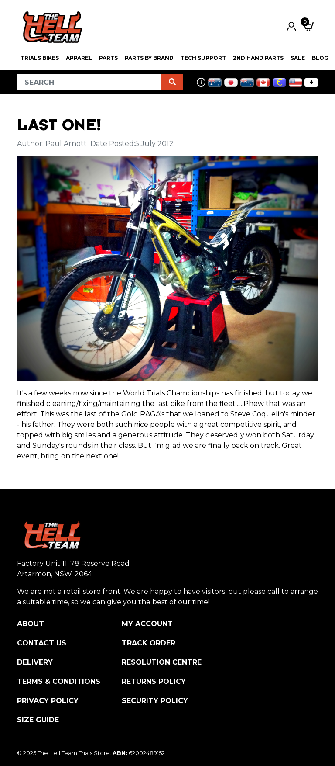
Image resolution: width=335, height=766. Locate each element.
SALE (298, 58)
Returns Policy (154, 681)
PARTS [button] (108, 58)
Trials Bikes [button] (40, 58)
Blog (320, 58)
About (30, 624)
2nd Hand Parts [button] (258, 58)
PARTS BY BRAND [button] (149, 58)
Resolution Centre (162, 662)
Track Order (148, 643)
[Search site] (172, 82)
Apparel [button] (79, 58)
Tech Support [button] (203, 58)
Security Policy (155, 701)
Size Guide (38, 720)
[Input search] (89, 82)
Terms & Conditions (58, 681)
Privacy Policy (48, 701)
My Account (147, 624)
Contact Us (41, 643)
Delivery (35, 662)
